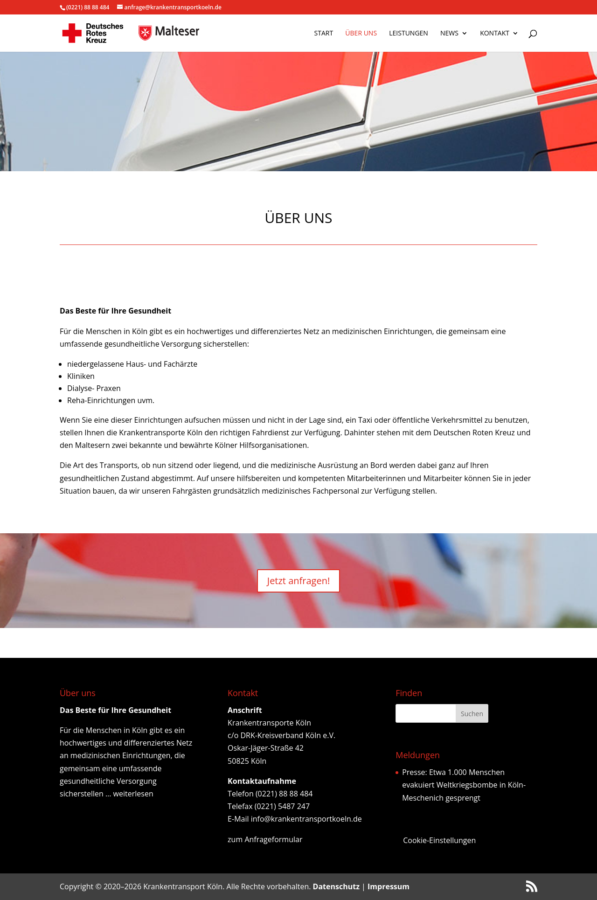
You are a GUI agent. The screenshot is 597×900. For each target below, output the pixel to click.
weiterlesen (133, 793)
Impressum (389, 886)
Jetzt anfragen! (298, 580)
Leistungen (408, 33)
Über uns (361, 33)
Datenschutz (336, 886)
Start (323, 33)
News (449, 33)
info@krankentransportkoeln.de (306, 819)
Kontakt (494, 33)
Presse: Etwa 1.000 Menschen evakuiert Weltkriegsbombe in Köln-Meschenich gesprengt (464, 784)
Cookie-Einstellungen (439, 840)
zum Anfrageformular (265, 839)
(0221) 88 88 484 (87, 7)
